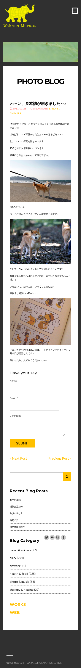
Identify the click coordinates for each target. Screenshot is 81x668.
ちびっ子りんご (17, 513)
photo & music (19, 581)
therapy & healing (21, 589)
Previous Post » (59, 458)
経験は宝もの (16, 506)
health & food (19, 573)
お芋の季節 (15, 499)
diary (13, 558)
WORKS (18, 604)
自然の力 (14, 520)
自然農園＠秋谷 (17, 526)
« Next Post (18, 458)
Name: (14, 380)
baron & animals (20, 550)
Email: (14, 398)
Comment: (15, 415)
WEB (15, 612)
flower (14, 566)
